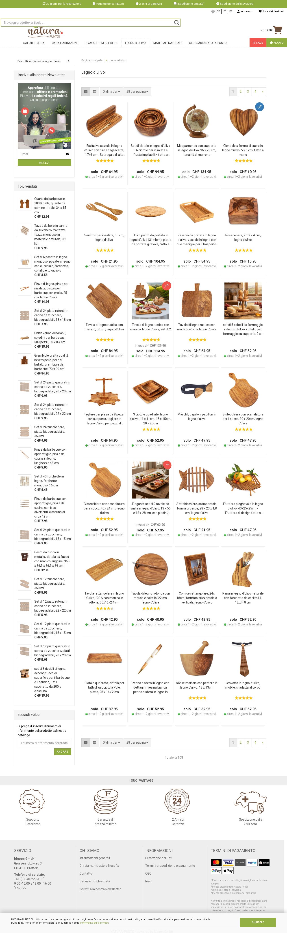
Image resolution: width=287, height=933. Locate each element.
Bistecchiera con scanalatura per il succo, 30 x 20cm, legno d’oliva (243, 419)
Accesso (244, 11)
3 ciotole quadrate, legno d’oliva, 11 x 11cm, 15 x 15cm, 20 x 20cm (150, 419)
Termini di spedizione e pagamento (170, 865)
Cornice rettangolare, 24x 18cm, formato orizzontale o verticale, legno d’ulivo (196, 598)
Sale (258, 46)
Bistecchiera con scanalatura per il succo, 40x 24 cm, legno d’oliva (104, 508)
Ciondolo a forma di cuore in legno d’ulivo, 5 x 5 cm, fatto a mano (243, 150)
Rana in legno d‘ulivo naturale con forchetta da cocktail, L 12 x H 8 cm (243, 598)
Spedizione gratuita (191, 3)
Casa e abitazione (65, 46)
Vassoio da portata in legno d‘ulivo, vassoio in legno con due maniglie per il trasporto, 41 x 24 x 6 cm (197, 240)
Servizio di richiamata (95, 881)
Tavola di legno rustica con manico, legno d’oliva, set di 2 (150, 327)
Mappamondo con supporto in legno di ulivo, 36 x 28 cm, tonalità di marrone (196, 150)
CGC (148, 873)
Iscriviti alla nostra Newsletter (100, 889)
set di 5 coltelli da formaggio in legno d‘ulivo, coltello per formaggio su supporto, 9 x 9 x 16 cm (243, 329)
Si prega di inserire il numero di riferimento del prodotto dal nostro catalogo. (42, 730)
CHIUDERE (258, 922)
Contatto (86, 873)
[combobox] (137, 91)
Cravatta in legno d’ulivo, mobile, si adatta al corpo (243, 685)
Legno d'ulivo (135, 46)
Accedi (44, 162)
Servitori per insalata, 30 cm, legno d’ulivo (104, 237)
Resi (148, 881)
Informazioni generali (95, 858)
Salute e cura (33, 46)
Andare (63, 751)
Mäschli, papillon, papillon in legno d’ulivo (197, 417)
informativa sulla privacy (94, 922)
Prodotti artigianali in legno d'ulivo (39, 61)
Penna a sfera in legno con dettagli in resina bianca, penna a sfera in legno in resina (150, 687)
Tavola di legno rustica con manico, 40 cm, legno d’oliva (196, 327)
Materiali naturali (167, 46)
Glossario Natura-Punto (208, 46)
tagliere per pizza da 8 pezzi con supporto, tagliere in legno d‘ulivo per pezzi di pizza (104, 419)
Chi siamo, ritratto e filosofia (99, 865)
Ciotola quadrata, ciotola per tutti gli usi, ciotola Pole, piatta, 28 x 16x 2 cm (104, 687)
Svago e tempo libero (101, 46)
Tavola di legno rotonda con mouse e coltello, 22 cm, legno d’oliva (150, 598)
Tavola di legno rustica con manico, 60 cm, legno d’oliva (104, 327)
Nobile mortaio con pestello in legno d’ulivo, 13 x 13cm (196, 685)
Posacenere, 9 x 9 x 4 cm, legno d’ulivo (243, 237)
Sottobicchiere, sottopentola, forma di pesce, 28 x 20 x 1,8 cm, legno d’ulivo (196, 508)
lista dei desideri (271, 11)
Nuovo (277, 46)
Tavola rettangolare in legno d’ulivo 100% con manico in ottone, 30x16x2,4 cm (104, 598)
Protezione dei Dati (158, 858)
